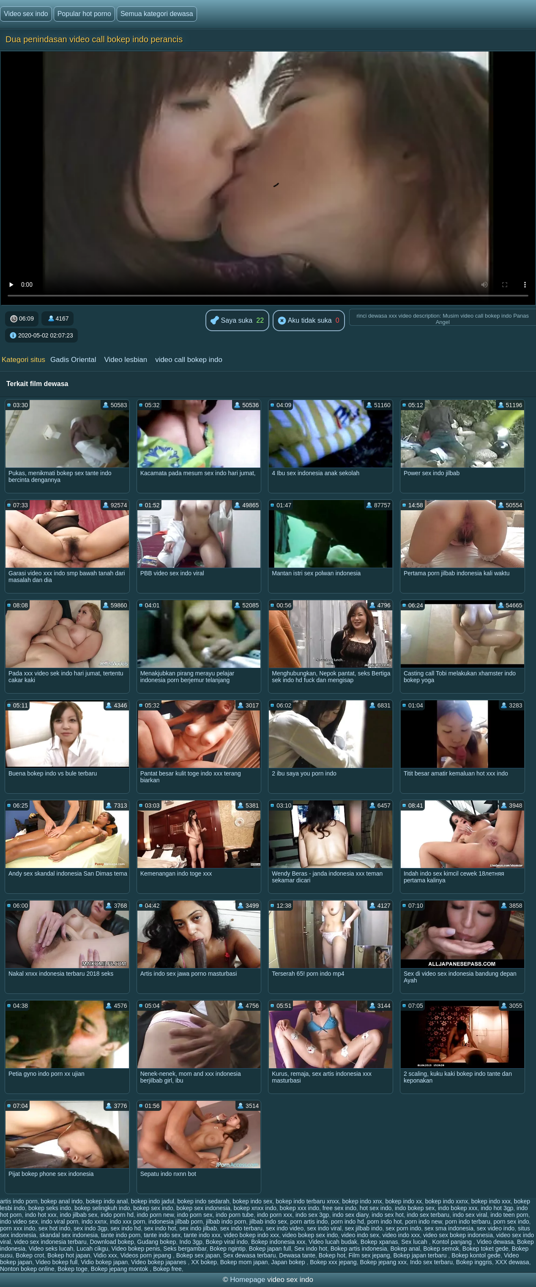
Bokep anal (405, 1248)
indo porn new (155, 1214)
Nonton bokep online (27, 1268)
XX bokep (204, 1262)
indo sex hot (388, 1214)
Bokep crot (30, 1255)
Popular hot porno (84, 13)
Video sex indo (26, 13)
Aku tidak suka (305, 321)
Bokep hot (332, 1255)
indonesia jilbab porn (175, 1221)
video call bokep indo (188, 360)
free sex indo (339, 1208)
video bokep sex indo (310, 1235)
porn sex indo (511, 1221)
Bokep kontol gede (475, 1255)
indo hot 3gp (497, 1208)
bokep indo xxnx (446, 1201)
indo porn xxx (274, 1214)
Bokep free (167, 1268)
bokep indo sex (252, 1201)
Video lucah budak (333, 1241)
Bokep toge (72, 1268)
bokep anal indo (62, 1201)
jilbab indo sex (268, 1221)
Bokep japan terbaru (420, 1255)
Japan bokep (288, 1262)
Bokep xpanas (379, 1241)
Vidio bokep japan (104, 1262)
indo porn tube (235, 1214)
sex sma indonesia (448, 1228)
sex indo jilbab (198, 1228)
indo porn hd (117, 1214)
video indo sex (360, 1235)
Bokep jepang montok (120, 1268)
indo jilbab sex (79, 1214)
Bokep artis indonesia (359, 1248)
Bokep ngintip (228, 1248)
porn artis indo (309, 1221)
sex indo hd (126, 1228)
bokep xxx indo (299, 1208)
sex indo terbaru (241, 1228)
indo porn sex (195, 1214)
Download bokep (112, 1241)
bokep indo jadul (152, 1201)
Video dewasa (495, 1241)
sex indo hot (160, 1228)
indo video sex (19, 1221)
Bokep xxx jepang (333, 1262)
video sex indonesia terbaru (50, 1241)
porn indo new (423, 1221)
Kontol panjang (452, 1241)
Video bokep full (56, 1262)
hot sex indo (376, 1208)
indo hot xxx (41, 1214)
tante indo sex (162, 1235)
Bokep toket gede (485, 1248)
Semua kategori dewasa (156, 13)
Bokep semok (441, 1248)
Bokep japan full (270, 1248)
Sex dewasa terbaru (249, 1255)
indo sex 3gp (312, 1214)
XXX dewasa (512, 1262)
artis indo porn (19, 1201)
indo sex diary (350, 1214)
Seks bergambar (184, 1248)
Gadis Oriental (73, 360)
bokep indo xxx (491, 1201)
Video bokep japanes (159, 1262)
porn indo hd (347, 1221)
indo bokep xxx (457, 1208)
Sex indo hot (310, 1248)
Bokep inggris (474, 1262)
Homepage (247, 1280)
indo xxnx (94, 1221)
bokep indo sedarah (204, 1201)
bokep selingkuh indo (102, 1208)
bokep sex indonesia (203, 1208)
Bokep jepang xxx (383, 1262)
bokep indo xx (404, 1201)
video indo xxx (401, 1235)
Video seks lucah (51, 1248)
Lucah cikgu (92, 1248)
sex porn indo (403, 1228)
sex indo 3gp (90, 1228)
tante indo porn (120, 1235)
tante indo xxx (202, 1235)
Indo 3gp (190, 1241)
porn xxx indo (17, 1228)
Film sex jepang (369, 1255)
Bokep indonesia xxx (278, 1241)
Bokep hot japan (68, 1255)
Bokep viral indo (226, 1241)
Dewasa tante (297, 1255)
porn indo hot (384, 1221)
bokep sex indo (153, 1208)
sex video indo (496, 1228)
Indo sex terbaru (431, 1262)
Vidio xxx (105, 1255)
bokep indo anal (107, 1201)
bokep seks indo (49, 1208)
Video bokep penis (136, 1248)
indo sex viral (470, 1214)
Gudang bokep (156, 1241)
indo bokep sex (415, 1208)
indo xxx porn (127, 1221)
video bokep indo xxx (251, 1235)
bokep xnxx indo (255, 1208)
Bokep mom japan (244, 1262)
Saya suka (231, 321)
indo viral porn (59, 1221)
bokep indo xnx (362, 1201)
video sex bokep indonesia (458, 1235)
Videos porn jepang (146, 1255)
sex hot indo (54, 1228)
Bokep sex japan (198, 1255)
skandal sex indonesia (68, 1235)
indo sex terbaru (428, 1214)
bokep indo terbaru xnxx (307, 1201)
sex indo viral (324, 1228)
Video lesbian (125, 360)
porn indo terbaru (467, 1221)
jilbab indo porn (226, 1221)
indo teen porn (509, 1214)
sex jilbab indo (364, 1228)
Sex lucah (415, 1241)
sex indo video (285, 1228)
